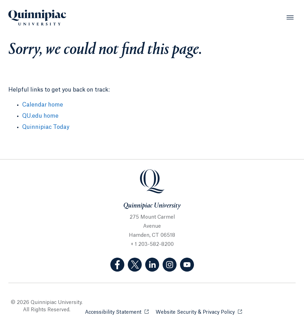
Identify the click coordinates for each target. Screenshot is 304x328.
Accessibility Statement (117, 312)
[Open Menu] (290, 17)
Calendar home (42, 105)
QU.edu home (40, 116)
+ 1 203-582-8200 (152, 244)
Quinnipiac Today (45, 127)
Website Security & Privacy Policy (199, 312)
